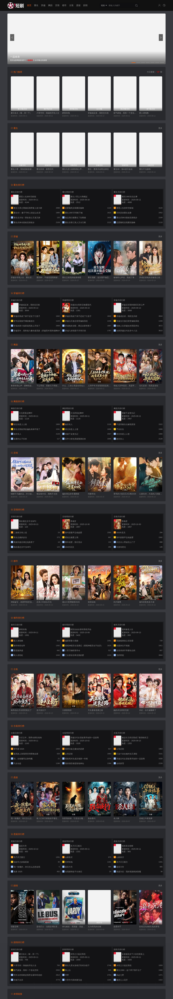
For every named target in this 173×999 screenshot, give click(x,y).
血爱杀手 (117, 926)
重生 (36, 5)
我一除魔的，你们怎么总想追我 (22, 818)
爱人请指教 (144, 113)
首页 (29, 5)
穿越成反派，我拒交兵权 (98, 113)
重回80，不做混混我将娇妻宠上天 (47, 277)
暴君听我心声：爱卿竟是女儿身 (22, 386)
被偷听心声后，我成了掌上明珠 (125, 277)
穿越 (43, 5)
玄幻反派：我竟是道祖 (148, 386)
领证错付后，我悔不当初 (46, 494)
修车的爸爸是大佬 (146, 602)
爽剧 (50, 5)
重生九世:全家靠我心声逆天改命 (73, 169)
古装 (71, 5)
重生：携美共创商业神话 (98, 169)
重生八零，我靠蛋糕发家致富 (22, 169)
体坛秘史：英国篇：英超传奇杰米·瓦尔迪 (73, 926)
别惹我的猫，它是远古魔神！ (73, 818)
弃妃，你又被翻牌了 (147, 710)
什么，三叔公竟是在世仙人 (73, 386)
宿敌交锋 (14, 926)
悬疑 (78, 5)
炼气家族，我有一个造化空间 (125, 113)
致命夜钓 (91, 818)
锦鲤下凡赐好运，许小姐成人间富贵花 (22, 494)
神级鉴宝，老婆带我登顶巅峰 (22, 602)
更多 (160, 128)
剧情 (85, 5)
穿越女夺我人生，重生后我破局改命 (22, 277)
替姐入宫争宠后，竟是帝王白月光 (125, 386)
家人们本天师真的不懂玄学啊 (47, 818)
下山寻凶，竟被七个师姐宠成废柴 (47, 386)
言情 (57, 5)
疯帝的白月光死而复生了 (21, 710)
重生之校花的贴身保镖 (71, 277)
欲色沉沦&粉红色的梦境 (149, 926)
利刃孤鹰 (117, 602)
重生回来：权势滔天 (45, 169)
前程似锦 (91, 602)
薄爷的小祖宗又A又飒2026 (125, 494)
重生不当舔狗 (145, 169)
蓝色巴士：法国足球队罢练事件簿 (47, 926)
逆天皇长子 (41, 710)
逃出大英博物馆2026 (71, 602)
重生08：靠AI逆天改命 (123, 169)
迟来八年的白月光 (44, 602)
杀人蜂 (116, 818)
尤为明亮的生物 (94, 926)
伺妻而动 (91, 494)
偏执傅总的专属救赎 (70, 494)
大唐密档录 (67, 710)
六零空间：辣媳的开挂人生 (47, 113)
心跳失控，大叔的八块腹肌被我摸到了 (150, 494)
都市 (64, 5)
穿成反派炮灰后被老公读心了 (150, 277)
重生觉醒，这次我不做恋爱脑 (99, 277)
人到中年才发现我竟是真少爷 (99, 386)
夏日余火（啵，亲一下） (21, 113)
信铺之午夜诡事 (145, 818)
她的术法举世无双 (121, 710)
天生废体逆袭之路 (95, 710)
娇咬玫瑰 (66, 113)
